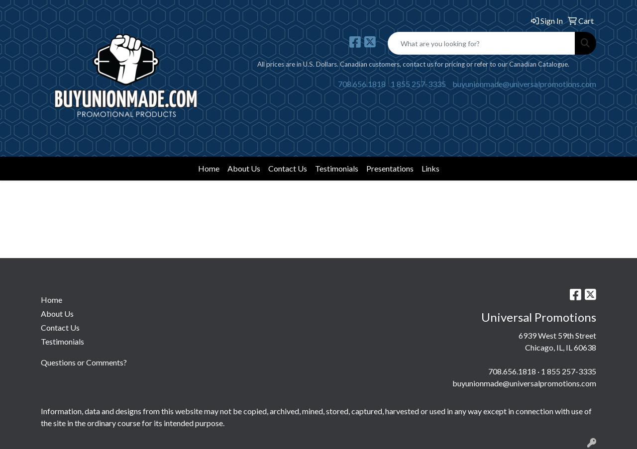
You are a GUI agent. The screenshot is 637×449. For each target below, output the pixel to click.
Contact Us (287, 168)
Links (430, 168)
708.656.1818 (362, 84)
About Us (243, 168)
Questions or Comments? (84, 362)
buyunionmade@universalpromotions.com (524, 84)
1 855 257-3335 (418, 84)
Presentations (390, 168)
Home (208, 168)
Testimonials (336, 168)
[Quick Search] (481, 43)
